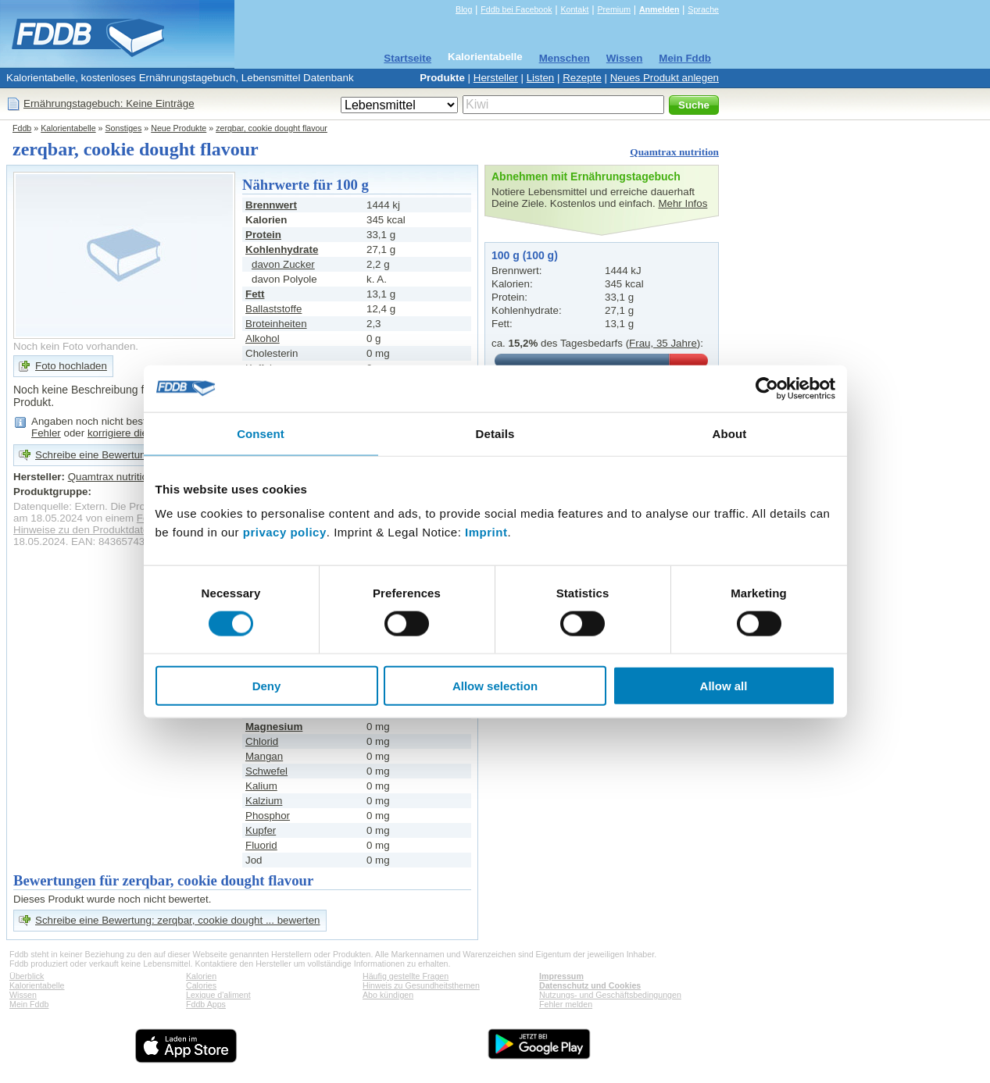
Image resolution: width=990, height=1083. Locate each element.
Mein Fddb (685, 58)
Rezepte (582, 78)
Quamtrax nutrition (674, 152)
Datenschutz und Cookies (590, 985)
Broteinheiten (276, 324)
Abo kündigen (388, 994)
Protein (263, 234)
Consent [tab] (260, 433)
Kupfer (260, 830)
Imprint (486, 532)
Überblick (26, 976)
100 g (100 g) (524, 255)
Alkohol (262, 338)
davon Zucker (283, 264)
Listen (541, 78)
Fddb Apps (206, 1004)
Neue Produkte (178, 128)
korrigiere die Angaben (139, 433)
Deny (266, 686)
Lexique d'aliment (218, 994)
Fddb (22, 128)
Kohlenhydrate (281, 249)
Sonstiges (123, 128)
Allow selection (495, 686)
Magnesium (273, 726)
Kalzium (263, 801)
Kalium (261, 786)
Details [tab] (495, 433)
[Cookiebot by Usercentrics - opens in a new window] (767, 388)
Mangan (264, 756)
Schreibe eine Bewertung (93, 455)
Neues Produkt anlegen (664, 78)
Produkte (442, 78)
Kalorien (201, 976)
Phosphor (267, 815)
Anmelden (659, 9)
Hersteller (496, 78)
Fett (254, 294)
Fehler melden (565, 1004)
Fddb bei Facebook (516, 9)
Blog (464, 9)
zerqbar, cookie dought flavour (271, 128)
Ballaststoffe (273, 309)
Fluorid (261, 845)
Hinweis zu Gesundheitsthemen (421, 985)
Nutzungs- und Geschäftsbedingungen (610, 994)
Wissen (624, 58)
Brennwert (271, 205)
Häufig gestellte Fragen (406, 976)
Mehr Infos (682, 203)
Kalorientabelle (485, 56)
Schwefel (266, 771)
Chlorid (261, 741)
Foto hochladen (71, 366)
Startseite (407, 58)
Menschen (564, 58)
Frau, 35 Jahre (663, 343)
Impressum (561, 976)
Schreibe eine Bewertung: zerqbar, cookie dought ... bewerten (177, 920)
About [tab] (730, 433)
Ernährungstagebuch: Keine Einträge (109, 103)
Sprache (703, 9)
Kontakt (574, 9)
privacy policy (285, 532)
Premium (614, 9)
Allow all (724, 686)
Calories (201, 985)
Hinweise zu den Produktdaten (84, 530)
